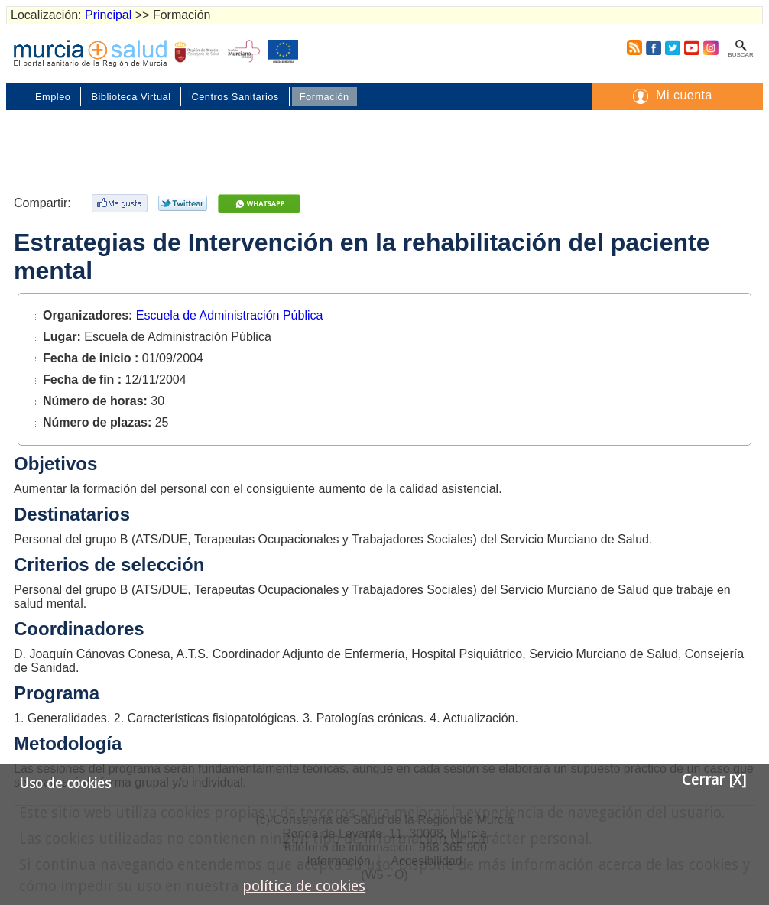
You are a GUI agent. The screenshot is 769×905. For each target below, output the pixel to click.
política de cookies (303, 886)
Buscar (740, 54)
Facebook (653, 47)
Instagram (710, 47)
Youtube (691, 47)
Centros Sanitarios (234, 96)
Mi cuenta (684, 95)
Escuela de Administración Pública (229, 315)
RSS (631, 47)
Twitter (672, 47)
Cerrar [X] (714, 780)
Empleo (52, 96)
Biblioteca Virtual (130, 96)
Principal (108, 14)
